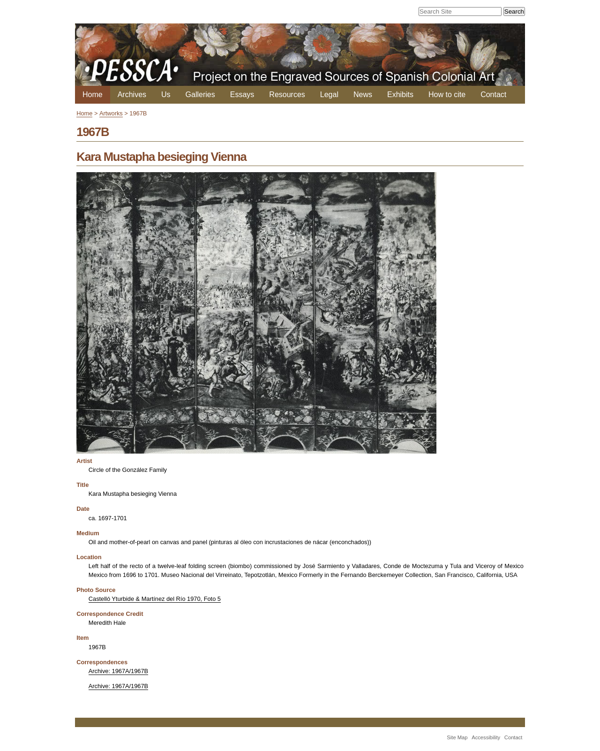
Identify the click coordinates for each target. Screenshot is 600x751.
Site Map (457, 737)
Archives (132, 95)
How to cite (446, 95)
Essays (242, 95)
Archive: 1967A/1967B (118, 671)
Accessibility (486, 737)
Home (92, 95)
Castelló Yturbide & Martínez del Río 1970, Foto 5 (155, 598)
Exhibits (400, 95)
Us (166, 95)
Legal (329, 95)
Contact (493, 95)
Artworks (111, 113)
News (362, 95)
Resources (287, 95)
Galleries (200, 95)
